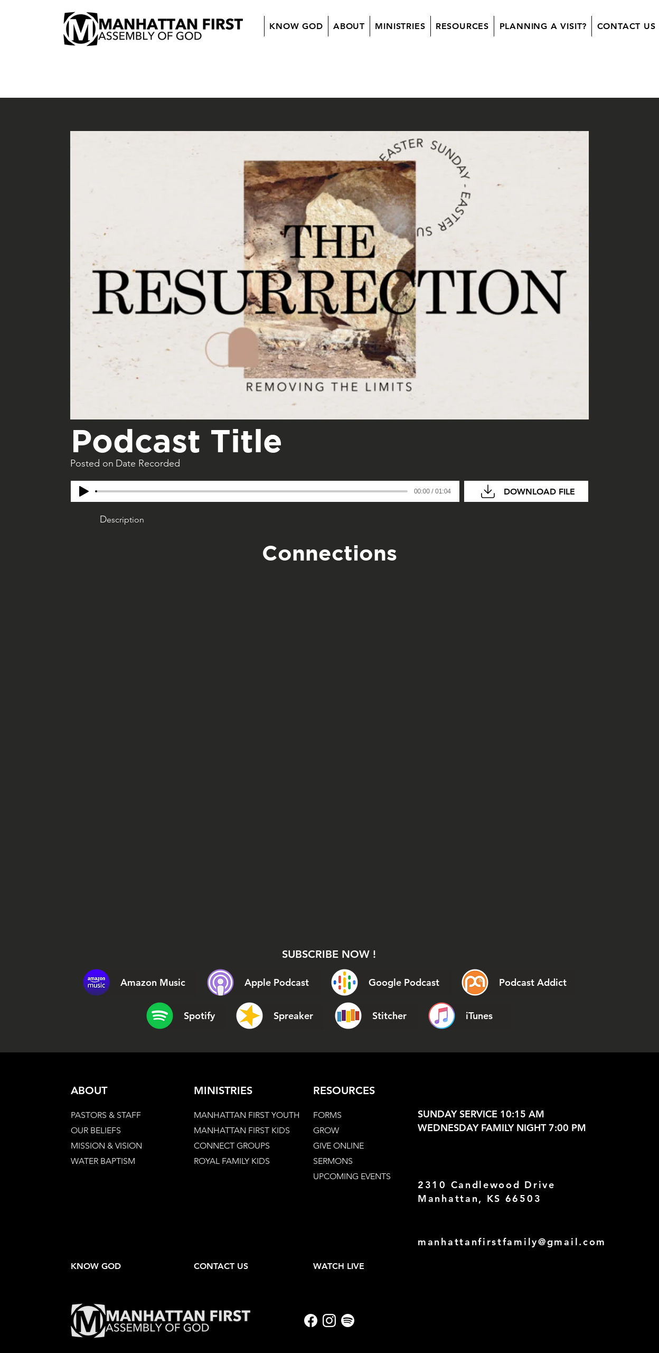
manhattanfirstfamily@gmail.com (512, 1242)
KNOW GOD (96, 1266)
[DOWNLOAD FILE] (526, 491)
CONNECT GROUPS (232, 1146)
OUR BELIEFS (96, 1130)
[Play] (84, 491)
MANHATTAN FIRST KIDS (242, 1130)
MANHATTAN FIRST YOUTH (247, 1115)
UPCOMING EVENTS (352, 1176)
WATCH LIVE (338, 1266)
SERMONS (333, 1161)
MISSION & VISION (106, 1146)
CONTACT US (221, 1266)
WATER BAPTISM (103, 1161)
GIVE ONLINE (338, 1146)
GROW (326, 1130)
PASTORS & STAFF (106, 1115)
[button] (349, 26)
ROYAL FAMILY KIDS (232, 1161)
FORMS (327, 1115)
